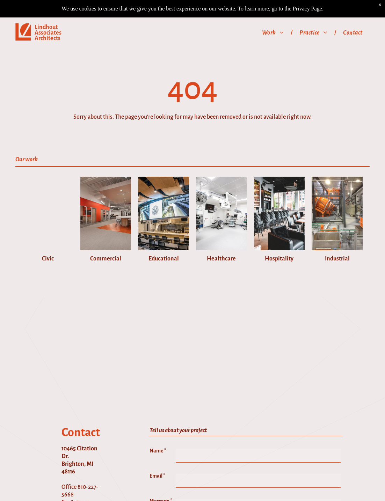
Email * (157, 478)
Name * (158, 453)
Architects (47, 21)
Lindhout (46, 10)
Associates (48, 15)
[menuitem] (274, 15)
